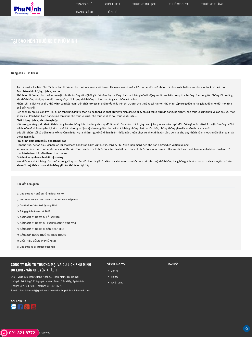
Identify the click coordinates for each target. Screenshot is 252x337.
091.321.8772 (54, 285)
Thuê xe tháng (183, 7)
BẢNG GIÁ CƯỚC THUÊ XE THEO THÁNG (41, 234)
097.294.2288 (28, 285)
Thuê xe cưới (156, 7)
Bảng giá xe (209, 7)
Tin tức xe (32, 72)
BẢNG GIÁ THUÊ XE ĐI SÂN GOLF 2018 (40, 229)
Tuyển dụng (117, 282)
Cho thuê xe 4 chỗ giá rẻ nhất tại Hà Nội (40, 193)
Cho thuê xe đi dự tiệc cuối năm (36, 246)
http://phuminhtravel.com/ (75, 290)
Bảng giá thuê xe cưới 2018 (33, 211)
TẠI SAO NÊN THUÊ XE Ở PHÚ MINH (44, 40)
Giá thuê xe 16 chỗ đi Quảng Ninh (37, 205)
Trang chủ (81, 7)
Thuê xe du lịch (129, 7)
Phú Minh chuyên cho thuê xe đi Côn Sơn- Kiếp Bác (47, 199)
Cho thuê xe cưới (80, 115)
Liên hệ (230, 7)
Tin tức (114, 276)
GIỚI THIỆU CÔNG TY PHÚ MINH (36, 240)
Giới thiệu (103, 7)
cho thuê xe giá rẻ (84, 87)
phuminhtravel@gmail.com (34, 290)
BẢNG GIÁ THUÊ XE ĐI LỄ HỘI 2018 (38, 217)
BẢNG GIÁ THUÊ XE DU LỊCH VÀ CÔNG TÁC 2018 (46, 223)
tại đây (85, 165)
